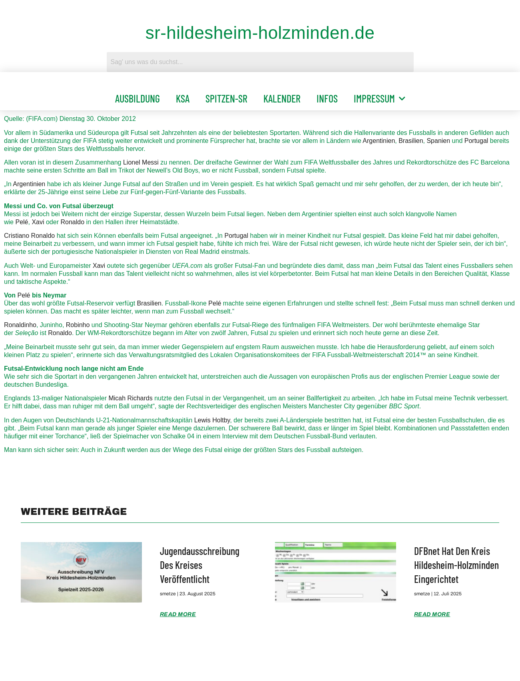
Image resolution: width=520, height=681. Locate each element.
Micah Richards (130, 398)
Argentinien (379, 140)
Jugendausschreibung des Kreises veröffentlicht (199, 564)
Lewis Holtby (212, 420)
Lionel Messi (141, 162)
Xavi (38, 222)
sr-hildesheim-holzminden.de (260, 32)
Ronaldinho (20, 324)
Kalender (282, 98)
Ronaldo (72, 222)
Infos (327, 98)
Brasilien (410, 140)
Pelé (21, 222)
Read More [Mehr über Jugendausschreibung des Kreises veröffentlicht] (178, 614)
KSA (182, 98)
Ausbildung (137, 98)
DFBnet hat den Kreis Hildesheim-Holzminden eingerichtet (456, 564)
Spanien (438, 140)
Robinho (78, 324)
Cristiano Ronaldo (29, 235)
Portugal (476, 140)
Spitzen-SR (226, 98)
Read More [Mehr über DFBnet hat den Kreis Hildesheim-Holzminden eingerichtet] (432, 614)
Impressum (379, 98)
